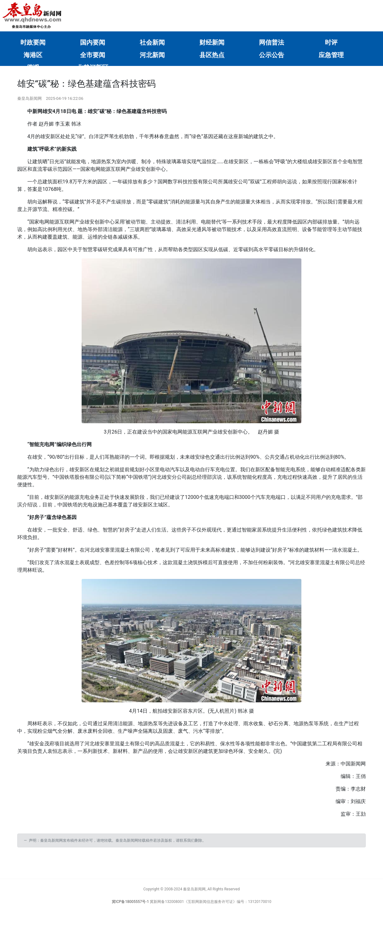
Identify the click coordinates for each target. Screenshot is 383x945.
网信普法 (271, 42)
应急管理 (331, 54)
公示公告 (271, 54)
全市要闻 (92, 54)
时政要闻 (33, 42)
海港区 (33, 54)
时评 (331, 42)
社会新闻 (152, 42)
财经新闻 (211, 42)
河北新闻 (152, 54)
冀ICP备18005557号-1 (130, 901)
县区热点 (211, 54)
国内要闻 (92, 42)
